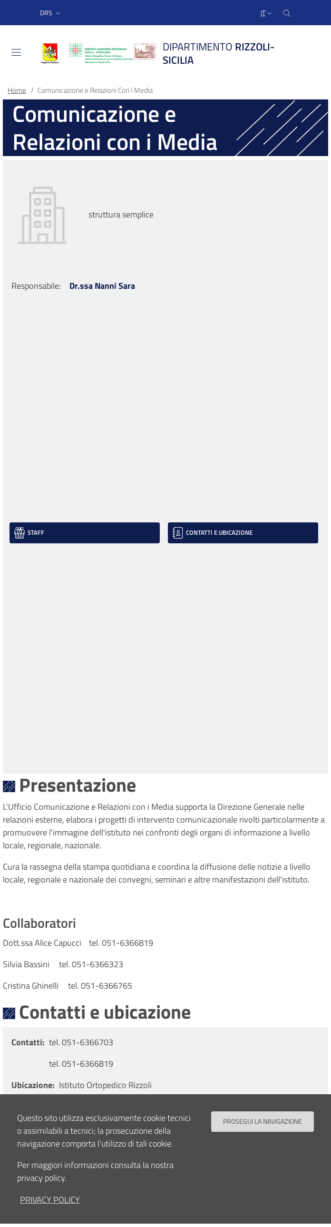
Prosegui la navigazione (262, 1130)
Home (17, 90)
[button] (51, 12)
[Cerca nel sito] (286, 12)
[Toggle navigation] (16, 52)
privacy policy (50, 1208)
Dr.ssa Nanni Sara (102, 285)
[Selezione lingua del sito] (267, 12)
